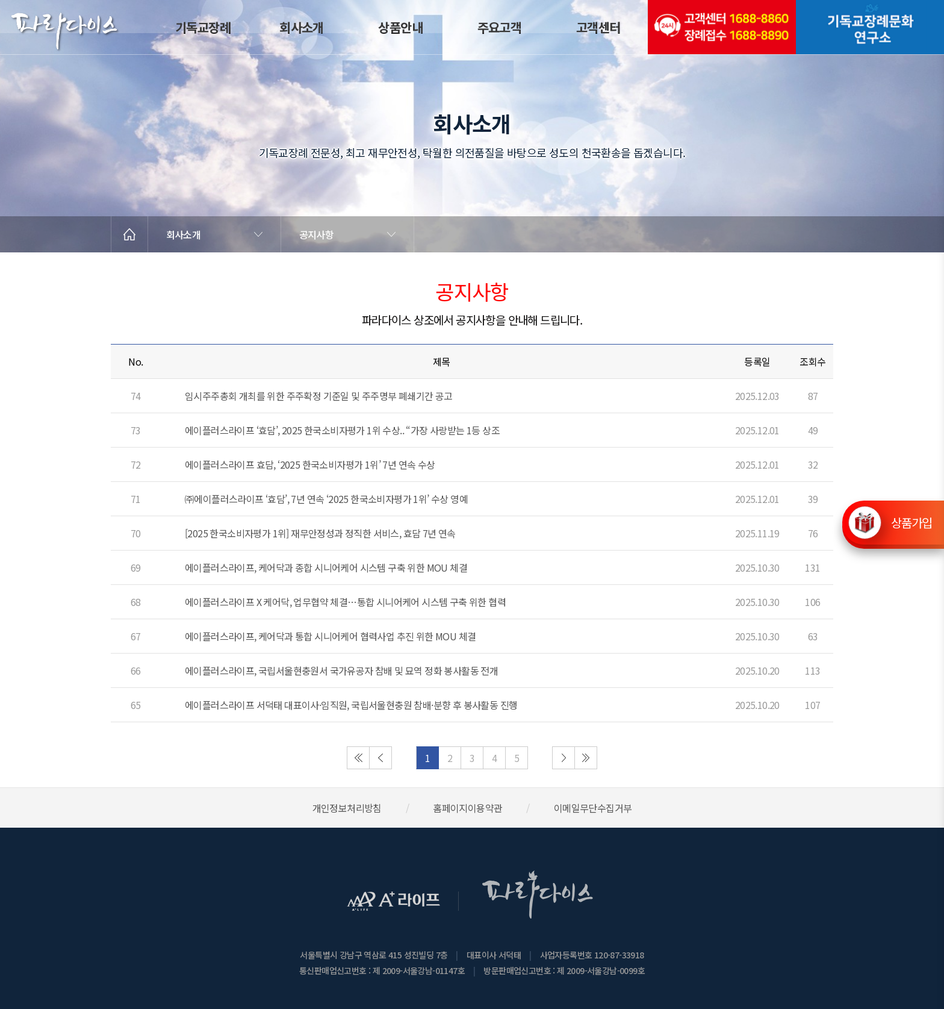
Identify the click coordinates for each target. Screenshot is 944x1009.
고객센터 (598, 27)
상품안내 (400, 27)
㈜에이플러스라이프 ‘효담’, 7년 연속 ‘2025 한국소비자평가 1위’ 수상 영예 (326, 499)
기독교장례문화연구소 (870, 27)
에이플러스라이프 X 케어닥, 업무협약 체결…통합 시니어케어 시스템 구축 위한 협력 (345, 602)
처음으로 (358, 758)
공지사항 (316, 234)
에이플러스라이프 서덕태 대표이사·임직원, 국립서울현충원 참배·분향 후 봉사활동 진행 (351, 705)
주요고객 (499, 27)
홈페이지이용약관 (467, 808)
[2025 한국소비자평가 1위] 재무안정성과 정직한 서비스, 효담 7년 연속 (320, 533)
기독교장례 (203, 27)
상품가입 (911, 522)
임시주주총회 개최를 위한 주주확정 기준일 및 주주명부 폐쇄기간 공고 (319, 396)
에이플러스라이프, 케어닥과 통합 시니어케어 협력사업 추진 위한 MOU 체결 (330, 636)
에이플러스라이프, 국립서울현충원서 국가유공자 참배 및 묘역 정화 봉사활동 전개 (341, 670)
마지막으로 (586, 758)
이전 (380, 758)
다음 (563, 758)
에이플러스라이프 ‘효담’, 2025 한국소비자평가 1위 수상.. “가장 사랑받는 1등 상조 (342, 430)
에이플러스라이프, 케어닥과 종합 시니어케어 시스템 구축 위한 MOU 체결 (326, 567)
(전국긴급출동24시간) (722, 27)
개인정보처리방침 (347, 808)
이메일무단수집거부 (593, 808)
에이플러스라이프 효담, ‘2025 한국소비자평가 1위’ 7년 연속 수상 (310, 464)
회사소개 (301, 27)
